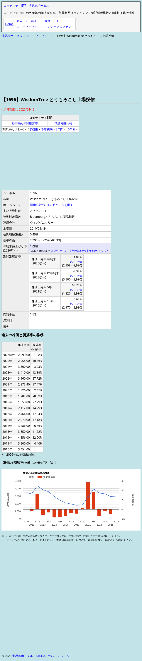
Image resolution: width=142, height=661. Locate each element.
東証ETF (36, 21)
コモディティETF (15, 6)
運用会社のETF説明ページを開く (51, 205)
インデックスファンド (59, 27)
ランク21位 (76, 289)
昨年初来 (47, 129)
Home (9, 24)
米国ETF (22, 21)
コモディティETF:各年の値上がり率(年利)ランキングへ (79, 250)
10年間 (70, 129)
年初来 (33, 129)
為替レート (51, 21)
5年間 (59, 129)
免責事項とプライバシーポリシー (54, 656)
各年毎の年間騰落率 (24, 123)
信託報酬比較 (63, 123)
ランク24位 (76, 303)
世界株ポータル (38, 6)
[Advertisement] (71, 67)
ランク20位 (76, 261)
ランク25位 (76, 275)
